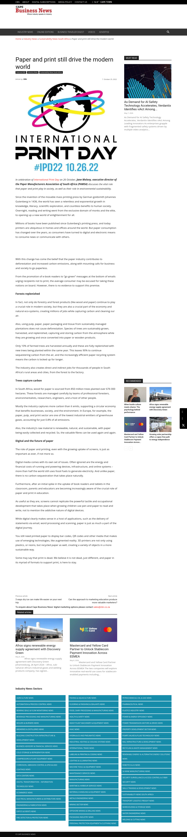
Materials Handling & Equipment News (88, 792)
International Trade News (82, 748)
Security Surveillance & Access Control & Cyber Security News (144, 779)
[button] (168, 32)
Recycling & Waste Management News (139, 748)
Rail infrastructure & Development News (141, 742)
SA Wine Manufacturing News (136, 771)
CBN (17, 2)
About (25, 2)
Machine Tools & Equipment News (85, 767)
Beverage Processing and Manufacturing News (39, 717)
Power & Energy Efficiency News (137, 717)
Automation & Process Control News (34, 704)
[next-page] (131, 448)
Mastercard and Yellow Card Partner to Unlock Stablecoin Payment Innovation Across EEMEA (89, 651)
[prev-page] (126, 448)
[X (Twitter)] (183, 425)
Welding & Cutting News (133, 819)
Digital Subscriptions (44, 2)
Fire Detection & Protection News (32, 817)
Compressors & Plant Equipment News (34, 759)
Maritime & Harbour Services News (86, 786)
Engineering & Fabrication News (32, 805)
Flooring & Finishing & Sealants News (87, 704)
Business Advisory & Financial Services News (37, 746)
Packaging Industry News (82, 817)
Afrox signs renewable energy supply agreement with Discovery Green (37, 649)
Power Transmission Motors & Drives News (142, 723)
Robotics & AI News (131, 765)
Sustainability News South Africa (54, 38)
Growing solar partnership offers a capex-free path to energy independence (160, 437)
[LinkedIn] (183, 412)
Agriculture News (25, 698)
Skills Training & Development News (139, 788)
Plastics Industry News (133, 710)
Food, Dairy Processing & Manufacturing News (92, 710)
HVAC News (74, 729)
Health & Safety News (80, 717)
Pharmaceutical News (132, 704)
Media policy (65, 2)
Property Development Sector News (139, 729)
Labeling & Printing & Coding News (86, 754)
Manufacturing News (80, 779)
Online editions (45, 32)
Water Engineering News (134, 813)
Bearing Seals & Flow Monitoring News (35, 710)
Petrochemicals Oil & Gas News (136, 698)
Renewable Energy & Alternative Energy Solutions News (146, 756)
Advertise (104, 32)
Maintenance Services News (82, 773)
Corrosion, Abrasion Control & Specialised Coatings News (37, 767)
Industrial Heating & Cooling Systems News (90, 742)
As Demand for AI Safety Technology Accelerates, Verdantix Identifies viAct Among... (147, 105)
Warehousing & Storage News (136, 807)
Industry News (25, 32)
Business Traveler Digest (71, 32)
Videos (91, 32)
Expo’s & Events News (26, 811)
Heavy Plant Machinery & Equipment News (89, 723)
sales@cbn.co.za (101, 607)
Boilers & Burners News (28, 723)
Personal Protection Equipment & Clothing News (93, 823)
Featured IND (20, 72)
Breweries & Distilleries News (30, 729)
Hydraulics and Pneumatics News (85, 735)
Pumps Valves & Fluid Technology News (140, 735)
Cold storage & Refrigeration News (33, 752)
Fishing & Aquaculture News (83, 698)
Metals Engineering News (81, 798)
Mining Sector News (79, 804)
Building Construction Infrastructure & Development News (36, 737)
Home (18, 38)
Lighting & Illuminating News (83, 760)
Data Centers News (25, 775)
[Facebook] (183, 418)
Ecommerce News (25, 792)
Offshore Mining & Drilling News (85, 811)
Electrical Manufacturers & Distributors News (39, 799)
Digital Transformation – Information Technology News (35, 784)
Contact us (81, 2)
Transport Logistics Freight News (138, 801)
